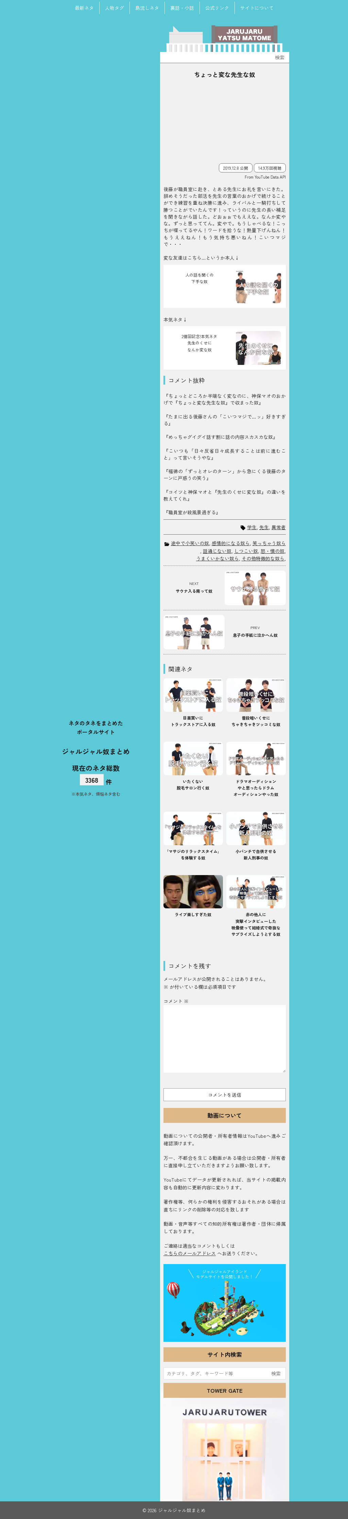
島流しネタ (147, 7)
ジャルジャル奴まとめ (96, 751)
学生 (252, 527)
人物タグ (114, 7)
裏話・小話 (182, 7)
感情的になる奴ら (231, 543)
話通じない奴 (217, 551)
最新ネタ (84, 7)
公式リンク (217, 7)
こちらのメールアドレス (189, 1253)
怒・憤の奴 (272, 551)
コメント (176, 1001)
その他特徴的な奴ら (263, 558)
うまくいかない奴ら (217, 558)
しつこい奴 (246, 551)
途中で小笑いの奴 (190, 543)
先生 (264, 527)
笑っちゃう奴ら (269, 543)
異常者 (279, 527)
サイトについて (257, 7)
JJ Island (224, 1310)
